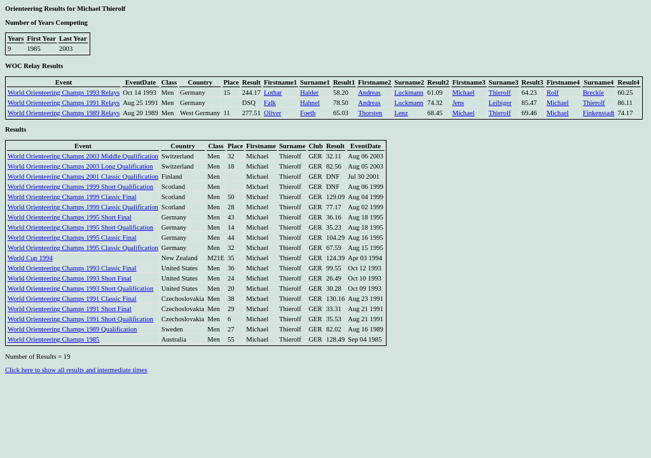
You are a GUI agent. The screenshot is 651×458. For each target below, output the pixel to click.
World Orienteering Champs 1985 (53, 339)
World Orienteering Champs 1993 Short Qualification (80, 288)
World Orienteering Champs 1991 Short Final (70, 308)
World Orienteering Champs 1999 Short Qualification (80, 186)
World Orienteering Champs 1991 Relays (64, 102)
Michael (463, 92)
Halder (309, 92)
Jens (457, 102)
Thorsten (370, 112)
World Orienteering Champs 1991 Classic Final (72, 298)
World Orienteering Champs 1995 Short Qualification (80, 227)
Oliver (272, 112)
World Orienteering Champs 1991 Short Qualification (80, 319)
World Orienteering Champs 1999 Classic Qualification (83, 207)
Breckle (593, 92)
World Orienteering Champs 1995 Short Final (70, 217)
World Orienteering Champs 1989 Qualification (72, 329)
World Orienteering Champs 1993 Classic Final (72, 268)
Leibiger (500, 102)
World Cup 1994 (30, 257)
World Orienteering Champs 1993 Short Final (70, 278)
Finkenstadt (599, 112)
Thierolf (500, 92)
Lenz (401, 112)
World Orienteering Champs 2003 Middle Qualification (83, 156)
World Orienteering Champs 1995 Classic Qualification (83, 247)
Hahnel (310, 102)
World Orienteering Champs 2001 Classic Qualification (83, 176)
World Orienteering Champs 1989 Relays (64, 112)
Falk (270, 102)
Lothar (273, 92)
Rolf (553, 92)
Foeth (307, 112)
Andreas (369, 92)
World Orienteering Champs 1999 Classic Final (72, 196)
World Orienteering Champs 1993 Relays (64, 92)
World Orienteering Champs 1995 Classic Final (72, 237)
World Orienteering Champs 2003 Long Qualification (80, 166)
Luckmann (408, 92)
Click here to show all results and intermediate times (76, 369)
